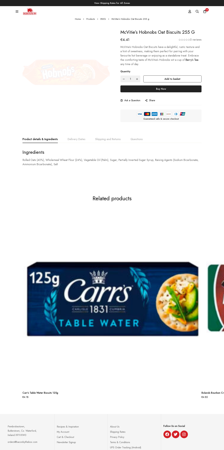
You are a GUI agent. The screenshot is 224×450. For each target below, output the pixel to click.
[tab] (40, 141)
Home (78, 21)
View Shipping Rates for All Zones (112, 3)
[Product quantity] (130, 81)
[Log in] (189, 12)
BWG (103, 21)
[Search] (197, 12)
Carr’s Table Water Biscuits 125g (40, 380)
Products (90, 21)
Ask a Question (132, 102)
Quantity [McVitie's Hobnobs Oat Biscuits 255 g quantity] (125, 73)
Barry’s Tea (191, 62)
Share (152, 102)
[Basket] (205, 12)
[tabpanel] (112, 160)
